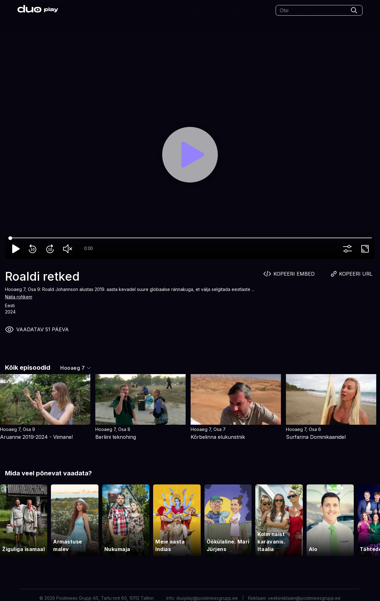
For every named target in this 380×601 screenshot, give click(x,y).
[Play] (190, 155)
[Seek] (190, 238)
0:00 (88, 248)
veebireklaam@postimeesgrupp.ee (304, 598)
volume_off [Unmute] (68, 249)
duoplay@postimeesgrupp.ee (207, 598)
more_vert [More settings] (348, 249)
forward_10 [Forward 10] (51, 249)
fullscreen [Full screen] (366, 249)
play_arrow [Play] (16, 249)
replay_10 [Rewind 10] (34, 249)
